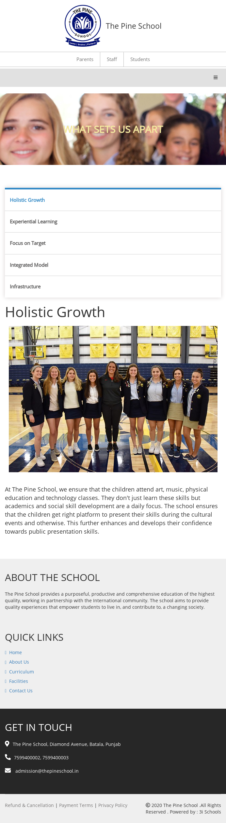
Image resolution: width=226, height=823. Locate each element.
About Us (19, 662)
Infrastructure (25, 286)
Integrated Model (29, 265)
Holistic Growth (27, 200)
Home (15, 652)
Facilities (18, 681)
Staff (112, 59)
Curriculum (21, 672)
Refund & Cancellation (29, 805)
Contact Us (21, 690)
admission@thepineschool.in (42, 771)
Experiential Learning (33, 221)
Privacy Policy (112, 805)
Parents (84, 59)
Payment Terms (76, 805)
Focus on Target (27, 243)
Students (140, 59)
